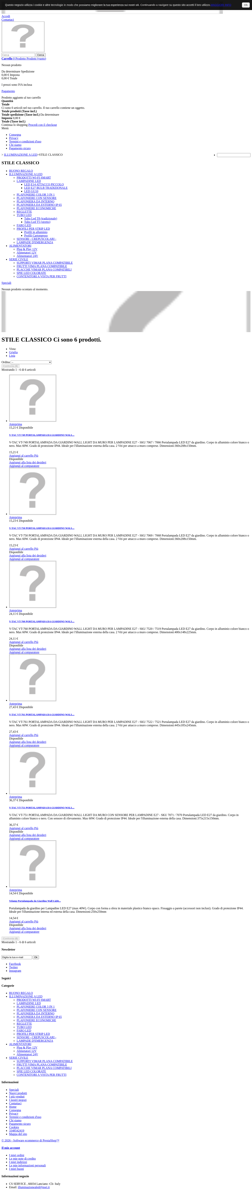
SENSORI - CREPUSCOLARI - (36, 239)
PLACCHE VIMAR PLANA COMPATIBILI (44, 269)
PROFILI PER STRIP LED (33, 228)
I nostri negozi (17, 1100)
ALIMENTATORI (20, 245)
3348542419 (16, 1130)
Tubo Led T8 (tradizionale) (40, 218)
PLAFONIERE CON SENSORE (37, 198)
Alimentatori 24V (27, 256)
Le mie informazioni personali (27, 1165)
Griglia (13, 352)
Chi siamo (15, 144)
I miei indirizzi (18, 1162)
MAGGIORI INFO (221, 4)
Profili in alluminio (35, 232)
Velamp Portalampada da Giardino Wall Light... (35, 900)
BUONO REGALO (21, 170)
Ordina (6, 362)
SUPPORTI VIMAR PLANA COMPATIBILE (45, 262)
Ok (246, 4)
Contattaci (8, 19)
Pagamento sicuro (20, 148)
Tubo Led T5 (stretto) (37, 221)
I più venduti (17, 1096)
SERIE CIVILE (18, 259)
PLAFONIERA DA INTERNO (35, 201)
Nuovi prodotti (18, 1093)
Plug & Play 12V (27, 249)
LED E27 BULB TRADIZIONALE (46, 187)
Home (12, 1106)
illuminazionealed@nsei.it (34, 1187)
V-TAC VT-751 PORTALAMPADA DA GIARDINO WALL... (41, 807)
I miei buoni (16, 1168)
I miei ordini (16, 1155)
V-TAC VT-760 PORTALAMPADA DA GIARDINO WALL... (41, 621)
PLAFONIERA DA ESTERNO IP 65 (39, 204)
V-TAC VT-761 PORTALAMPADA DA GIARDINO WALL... (41, 714)
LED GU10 (31, 191)
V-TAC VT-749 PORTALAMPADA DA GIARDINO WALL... (41, 435)
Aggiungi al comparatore (24, 465)
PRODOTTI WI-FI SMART (34, 177)
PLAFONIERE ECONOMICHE (36, 208)
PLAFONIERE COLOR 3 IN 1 (36, 194)
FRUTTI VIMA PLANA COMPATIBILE (42, 266)
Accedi (6, 16)
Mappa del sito (18, 1134)
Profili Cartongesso (36, 235)
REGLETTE (24, 211)
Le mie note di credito (22, 1158)
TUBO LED (24, 215)
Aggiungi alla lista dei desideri (27, 462)
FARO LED (24, 225)
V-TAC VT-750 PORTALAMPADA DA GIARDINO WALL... (41, 528)
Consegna (15, 134)
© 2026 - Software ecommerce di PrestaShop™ (30, 1140)
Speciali (6, 282)
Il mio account (11, 1147)
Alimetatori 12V (27, 252)
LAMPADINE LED (29, 181)
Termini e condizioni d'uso (25, 141)
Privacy (13, 138)
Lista (12, 355)
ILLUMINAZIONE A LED (25, 174)
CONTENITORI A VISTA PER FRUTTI (41, 276)
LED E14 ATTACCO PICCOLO (44, 184)
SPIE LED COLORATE (31, 273)
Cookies (14, 1127)
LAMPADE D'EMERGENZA (35, 242)
